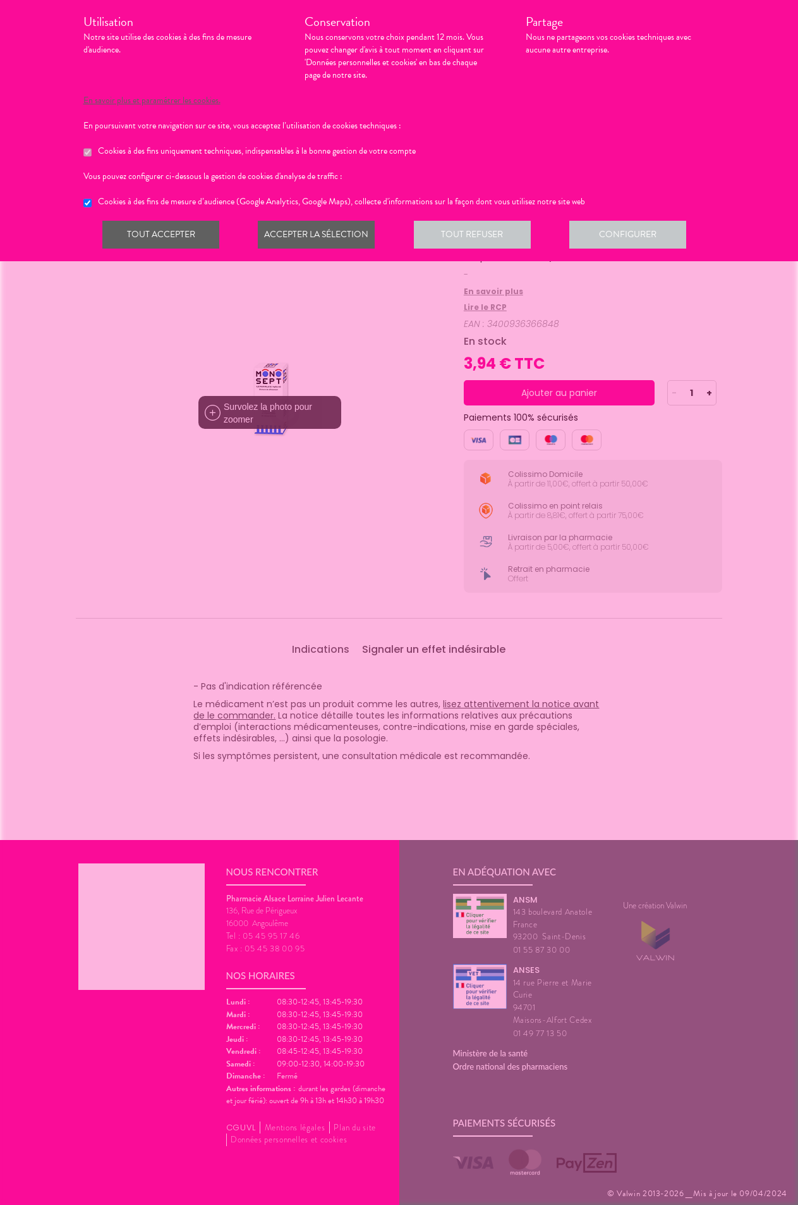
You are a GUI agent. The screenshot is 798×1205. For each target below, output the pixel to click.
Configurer (636, 236)
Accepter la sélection (320, 236)
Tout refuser (478, 236)
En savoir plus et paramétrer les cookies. (152, 100)
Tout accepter (162, 236)
